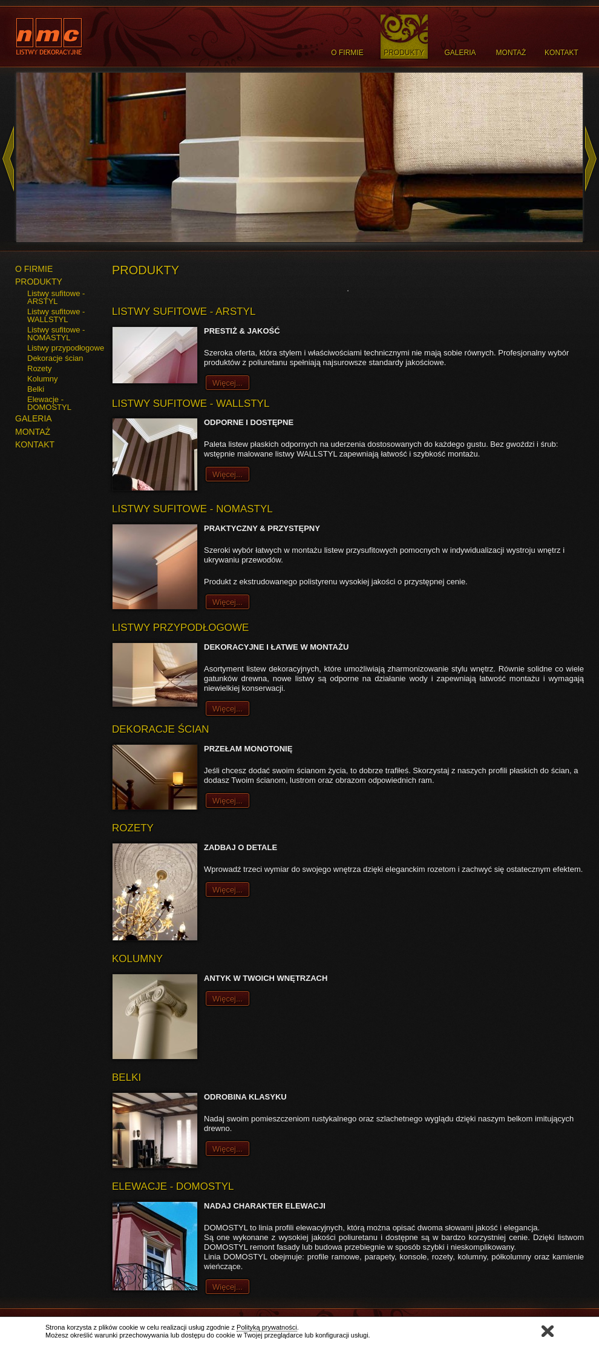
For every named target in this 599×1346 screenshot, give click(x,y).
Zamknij (548, 1331)
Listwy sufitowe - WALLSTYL (56, 315)
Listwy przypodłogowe (65, 347)
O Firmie (347, 52)
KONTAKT (34, 444)
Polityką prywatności (267, 1327)
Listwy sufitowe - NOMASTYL (56, 333)
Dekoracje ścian (55, 358)
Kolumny (42, 378)
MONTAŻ (32, 432)
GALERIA (33, 418)
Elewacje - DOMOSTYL (49, 403)
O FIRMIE (34, 269)
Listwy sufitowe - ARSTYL (56, 297)
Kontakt (561, 52)
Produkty (404, 52)
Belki (35, 389)
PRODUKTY (38, 281)
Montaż (511, 52)
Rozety (39, 368)
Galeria (460, 52)
